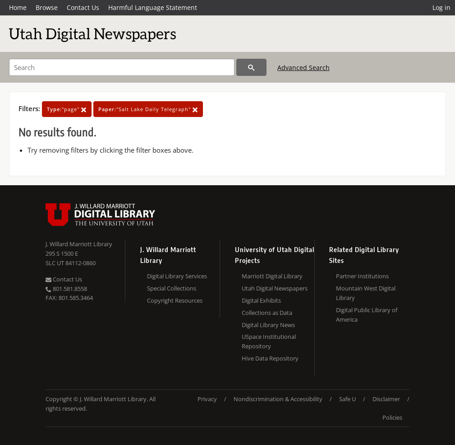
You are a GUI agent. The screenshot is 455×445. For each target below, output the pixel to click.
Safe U (347, 399)
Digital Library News (268, 325)
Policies (392, 417)
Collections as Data (267, 313)
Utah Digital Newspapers (275, 288)
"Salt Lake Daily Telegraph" (148, 109)
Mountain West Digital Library (365, 293)
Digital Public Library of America (366, 314)
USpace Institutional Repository (269, 341)
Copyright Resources (174, 300)
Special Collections (171, 288)
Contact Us (83, 7)
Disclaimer (386, 399)
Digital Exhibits (261, 300)
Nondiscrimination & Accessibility (278, 399)
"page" (67, 109)
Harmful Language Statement (152, 7)
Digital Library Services (177, 276)
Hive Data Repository (270, 358)
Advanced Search (303, 67)
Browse (47, 7)
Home (18, 7)
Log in (441, 7)
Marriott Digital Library (272, 276)
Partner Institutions (362, 276)
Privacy (207, 399)
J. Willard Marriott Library (79, 244)
